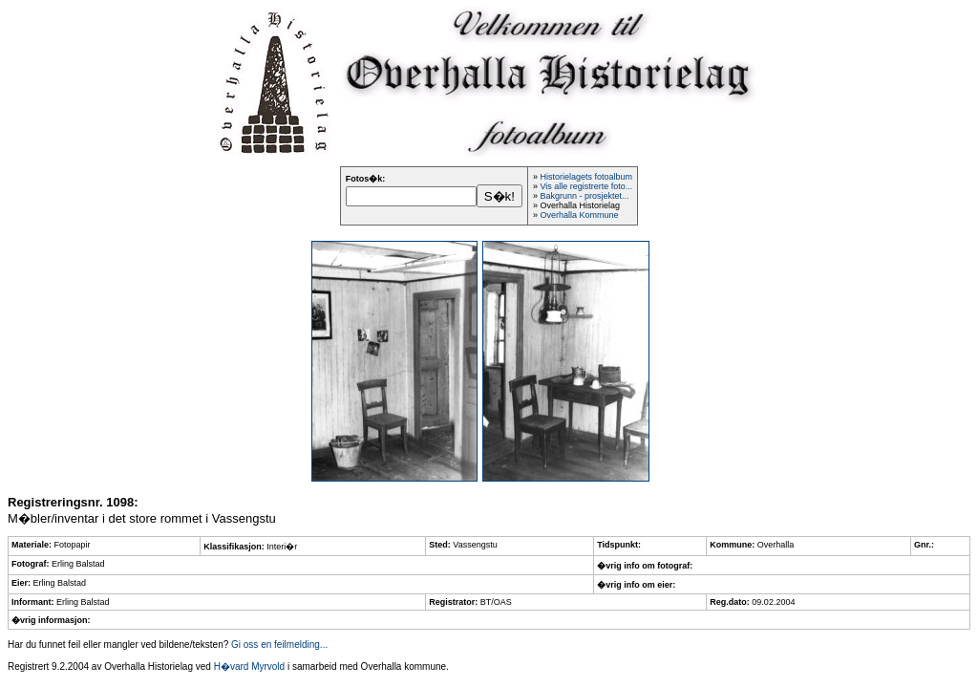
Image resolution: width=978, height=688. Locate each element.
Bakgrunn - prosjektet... (584, 196)
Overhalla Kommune (579, 215)
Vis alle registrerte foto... (586, 186)
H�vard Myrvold (249, 666)
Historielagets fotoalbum (586, 177)
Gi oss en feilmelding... (279, 644)
